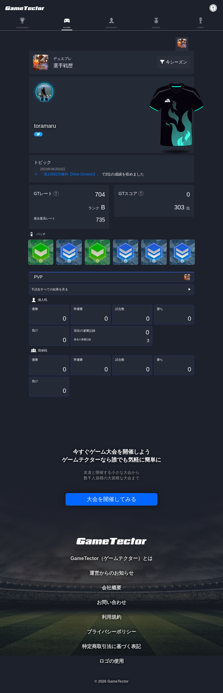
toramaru (45, 126)
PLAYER (66, 27)
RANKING (156, 27)
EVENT (201, 27)
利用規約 (111, 617)
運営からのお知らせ (111, 573)
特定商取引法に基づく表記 (111, 646)
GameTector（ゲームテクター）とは (111, 558)
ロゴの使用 (111, 661)
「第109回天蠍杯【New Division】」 (70, 174)
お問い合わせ (111, 602)
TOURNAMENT (22, 27)
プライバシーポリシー (111, 631)
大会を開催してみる (111, 499)
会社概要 (111, 587)
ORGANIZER (111, 27)
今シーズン (176, 62)
